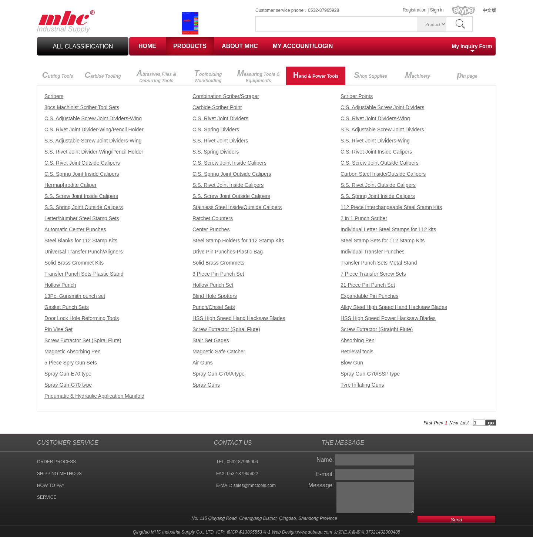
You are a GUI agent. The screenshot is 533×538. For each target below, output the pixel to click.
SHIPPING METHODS (59, 473)
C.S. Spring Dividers (215, 129)
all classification (83, 46)
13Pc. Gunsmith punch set (74, 296)
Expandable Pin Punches (369, 296)
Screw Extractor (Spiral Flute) (226, 329)
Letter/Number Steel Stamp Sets (81, 218)
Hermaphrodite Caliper (70, 185)
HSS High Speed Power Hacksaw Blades (388, 318)
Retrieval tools (357, 351)
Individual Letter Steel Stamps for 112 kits (388, 229)
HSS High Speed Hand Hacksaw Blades (238, 318)
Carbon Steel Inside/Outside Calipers (383, 174)
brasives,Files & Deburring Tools (156, 75)
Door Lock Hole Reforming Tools (81, 318)
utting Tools (57, 75)
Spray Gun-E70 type (67, 374)
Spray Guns (206, 385)
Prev (438, 423)
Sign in (437, 10)
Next (454, 423)
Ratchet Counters (212, 218)
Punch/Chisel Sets (213, 307)
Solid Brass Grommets (218, 263)
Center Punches (210, 229)
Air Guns (202, 363)
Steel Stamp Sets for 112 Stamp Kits (383, 240)
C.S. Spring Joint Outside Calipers (231, 174)
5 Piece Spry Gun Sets (70, 363)
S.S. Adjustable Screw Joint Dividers (382, 129)
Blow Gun (352, 363)
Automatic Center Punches (75, 229)
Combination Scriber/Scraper (225, 96)
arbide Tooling (102, 75)
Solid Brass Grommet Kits (74, 263)
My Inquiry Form (472, 46)
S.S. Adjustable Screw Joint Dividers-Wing (92, 141)
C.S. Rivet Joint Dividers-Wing (375, 118)
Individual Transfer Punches (373, 252)
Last (464, 423)
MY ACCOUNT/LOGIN (303, 46)
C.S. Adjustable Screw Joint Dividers (382, 107)
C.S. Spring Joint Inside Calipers (81, 174)
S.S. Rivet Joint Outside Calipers (378, 185)
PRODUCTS (190, 46)
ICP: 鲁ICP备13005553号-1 (243, 532)
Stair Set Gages (210, 340)
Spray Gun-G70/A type (218, 374)
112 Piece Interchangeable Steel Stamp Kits (391, 207)
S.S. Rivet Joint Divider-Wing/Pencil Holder (93, 152)
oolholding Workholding (208, 75)
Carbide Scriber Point (217, 107)
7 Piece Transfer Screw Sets (373, 274)
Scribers (53, 96)
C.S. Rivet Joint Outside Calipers (82, 163)
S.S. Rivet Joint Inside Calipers (228, 185)
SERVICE (46, 497)
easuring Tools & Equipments (258, 75)
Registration (414, 10)
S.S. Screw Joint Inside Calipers (81, 196)
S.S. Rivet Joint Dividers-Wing (375, 141)
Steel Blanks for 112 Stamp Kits (80, 240)
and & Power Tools (315, 75)
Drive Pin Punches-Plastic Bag (227, 252)
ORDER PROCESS (56, 461)
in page (467, 75)
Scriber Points (357, 96)
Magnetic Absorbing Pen (72, 351)
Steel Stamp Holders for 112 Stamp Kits (238, 240)
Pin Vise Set (58, 329)
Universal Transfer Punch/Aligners (83, 252)
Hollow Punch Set (213, 285)
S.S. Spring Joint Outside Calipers (83, 207)
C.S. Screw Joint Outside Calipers (380, 163)
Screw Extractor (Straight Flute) (377, 329)
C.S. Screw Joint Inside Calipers (229, 163)
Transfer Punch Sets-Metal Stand (379, 263)
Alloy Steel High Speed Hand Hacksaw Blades (394, 307)
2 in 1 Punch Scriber (364, 218)
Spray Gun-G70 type (68, 385)
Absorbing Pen (358, 340)
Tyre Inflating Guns (362, 385)
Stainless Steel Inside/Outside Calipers (237, 207)
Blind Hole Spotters (214, 296)
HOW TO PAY (50, 485)
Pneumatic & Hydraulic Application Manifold (94, 396)
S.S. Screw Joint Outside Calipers (231, 196)
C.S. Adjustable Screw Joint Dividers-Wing (93, 118)
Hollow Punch (60, 285)
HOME (147, 46)
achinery (417, 75)
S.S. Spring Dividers (215, 152)
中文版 (489, 10)
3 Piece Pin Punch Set (218, 274)
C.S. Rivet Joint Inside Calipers (376, 152)
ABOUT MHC (240, 46)
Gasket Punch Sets (66, 307)
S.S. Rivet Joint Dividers (220, 141)
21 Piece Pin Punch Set (368, 285)
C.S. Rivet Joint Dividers (220, 118)
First (427, 423)
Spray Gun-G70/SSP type (370, 374)
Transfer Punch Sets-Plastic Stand (83, 274)
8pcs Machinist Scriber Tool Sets (81, 107)
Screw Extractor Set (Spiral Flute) (82, 340)
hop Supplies (370, 75)
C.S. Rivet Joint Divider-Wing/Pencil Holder (94, 129)
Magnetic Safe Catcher (218, 351)
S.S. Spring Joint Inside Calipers (378, 196)
